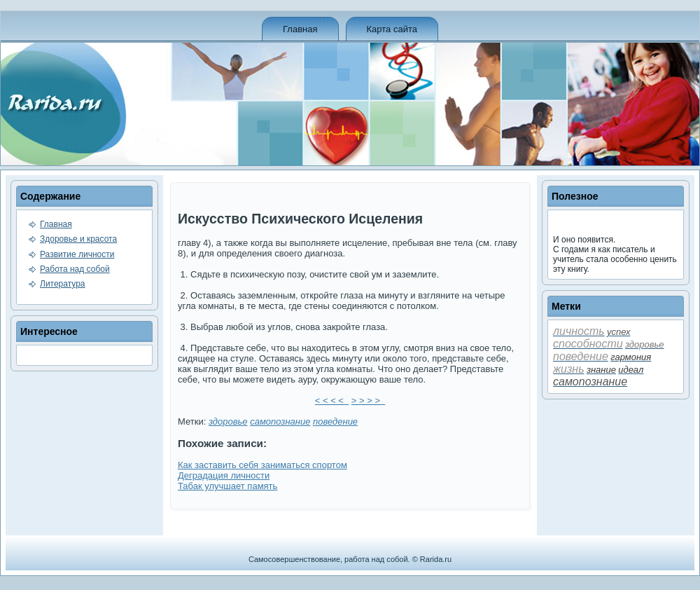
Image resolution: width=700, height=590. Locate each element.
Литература (62, 284)
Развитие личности (77, 254)
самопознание (280, 421)
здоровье (228, 421)
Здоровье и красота (78, 239)
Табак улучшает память (227, 486)
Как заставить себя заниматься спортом (262, 465)
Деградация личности (224, 475)
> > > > (368, 400)
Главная (300, 29)
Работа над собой (75, 269)
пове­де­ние (335, 421)
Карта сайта (392, 29)
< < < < (332, 400)
